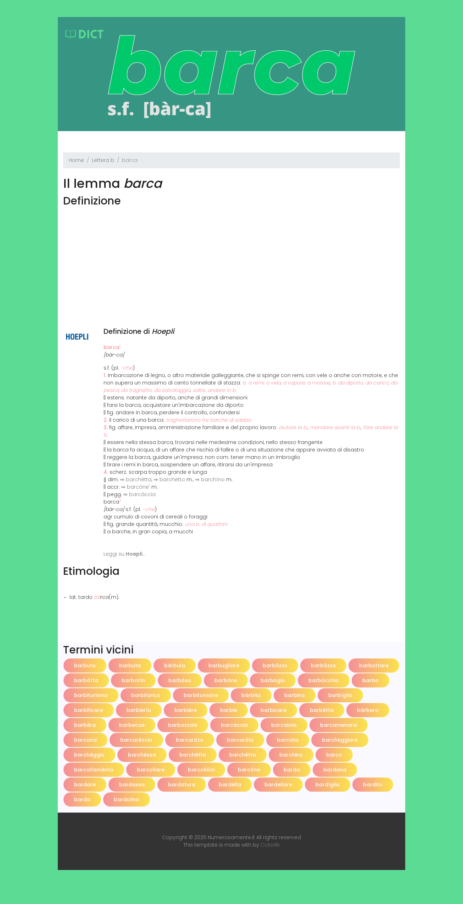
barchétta (138, 479)
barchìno (213, 479)
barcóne (138, 486)
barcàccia (142, 494)
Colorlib (270, 844)
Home (76, 160)
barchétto (172, 479)
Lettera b (103, 160)
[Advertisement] (231, 258)
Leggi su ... (124, 553)
